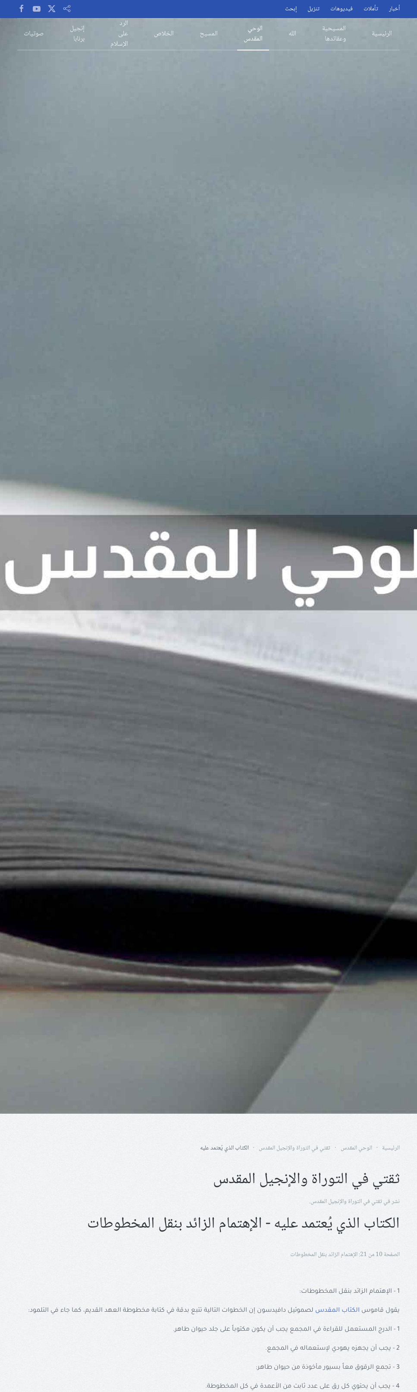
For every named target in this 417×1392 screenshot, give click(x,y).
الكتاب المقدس (337, 1310)
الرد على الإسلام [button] (119, 34)
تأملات (371, 9)
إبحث (291, 9)
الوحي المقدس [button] (253, 34)
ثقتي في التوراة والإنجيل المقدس (346, 1202)
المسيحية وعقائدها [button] (334, 34)
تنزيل (313, 9)
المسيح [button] (209, 34)
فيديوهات (341, 9)
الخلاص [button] (164, 34)
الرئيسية (382, 34)
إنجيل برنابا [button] (77, 34)
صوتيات (34, 34)
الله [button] (292, 34)
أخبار (394, 9)
